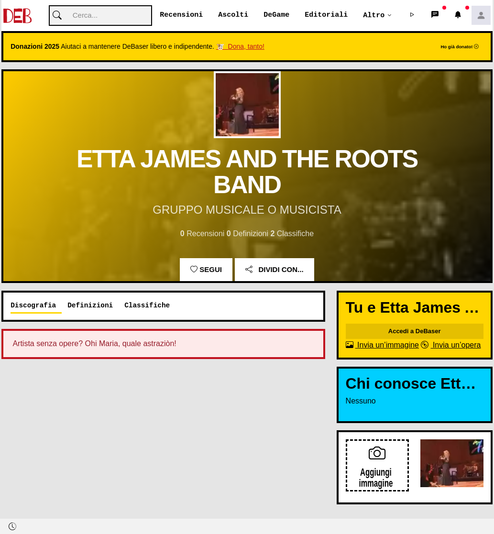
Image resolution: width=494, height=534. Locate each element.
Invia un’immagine (382, 345)
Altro (373, 15)
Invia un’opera (451, 345)
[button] (412, 15)
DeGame (276, 15)
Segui (206, 270)
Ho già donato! (459, 47)
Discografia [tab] (33, 305)
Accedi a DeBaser (414, 331)
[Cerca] (100, 16)
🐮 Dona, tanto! (240, 47)
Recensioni (181, 15)
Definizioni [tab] (90, 305)
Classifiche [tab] (147, 305)
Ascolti (233, 15)
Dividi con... (274, 270)
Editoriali (326, 15)
